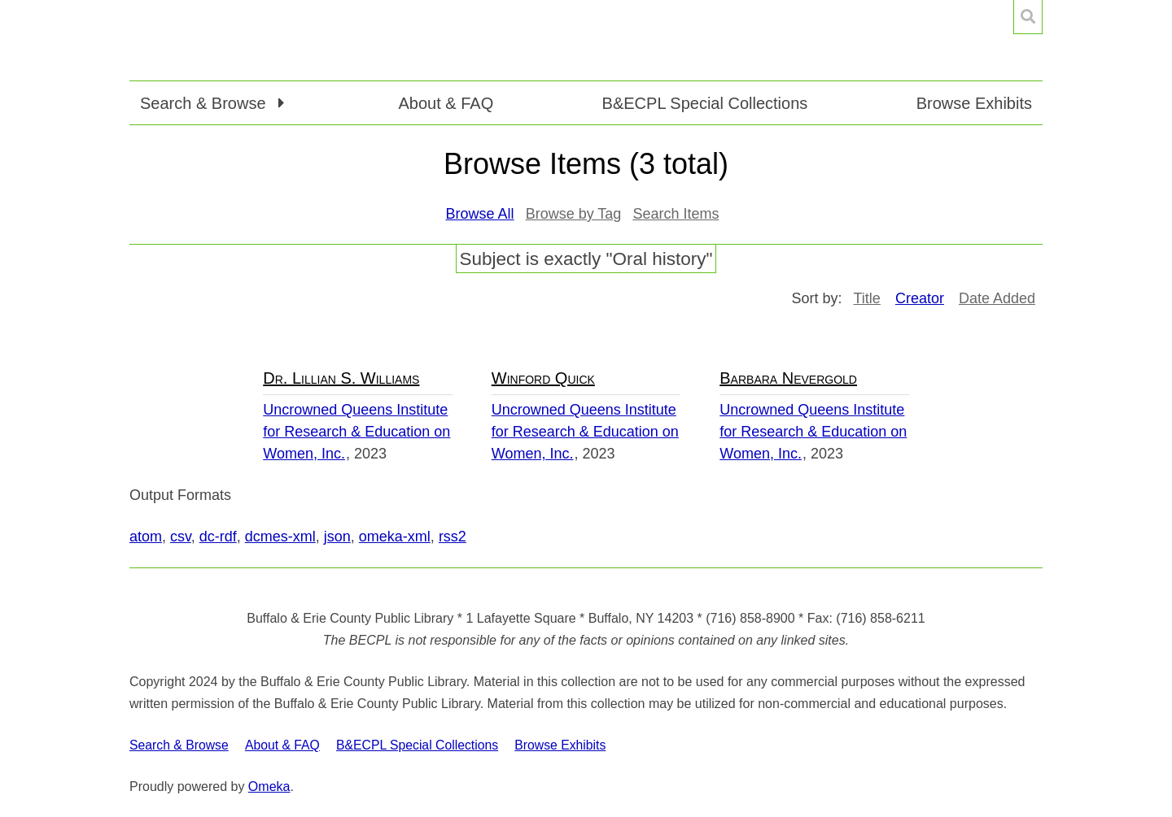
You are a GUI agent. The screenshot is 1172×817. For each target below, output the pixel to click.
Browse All (480, 214)
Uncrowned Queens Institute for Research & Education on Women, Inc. (356, 432)
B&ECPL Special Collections (705, 103)
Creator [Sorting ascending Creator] (919, 298)
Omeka (269, 786)
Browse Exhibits (974, 103)
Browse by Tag (574, 214)
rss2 (452, 536)
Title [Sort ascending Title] (867, 298)
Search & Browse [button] (205, 103)
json (337, 536)
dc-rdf (218, 536)
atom (145, 536)
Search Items (675, 214)
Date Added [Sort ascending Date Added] (997, 298)
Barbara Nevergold (788, 378)
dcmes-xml (280, 536)
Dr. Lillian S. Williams (341, 378)
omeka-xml (395, 536)
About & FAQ (445, 103)
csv (180, 536)
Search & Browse (179, 745)
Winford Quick (543, 378)
